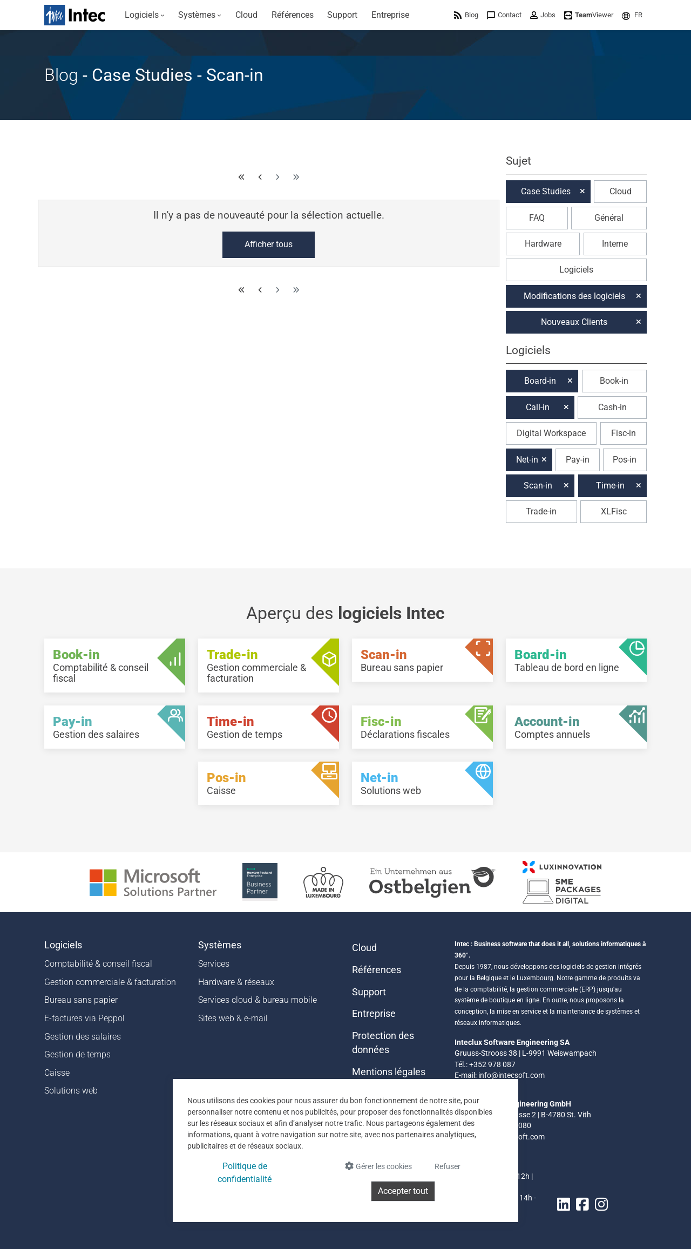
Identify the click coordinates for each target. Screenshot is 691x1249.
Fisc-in (623, 433)
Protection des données (383, 1042)
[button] (632, 15)
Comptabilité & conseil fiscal (98, 964)
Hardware (543, 244)
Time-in (610, 485)
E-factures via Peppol (84, 1018)
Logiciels (576, 269)
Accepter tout (403, 1191)
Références (376, 970)
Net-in (527, 459)
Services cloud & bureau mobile (257, 1000)
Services (213, 964)
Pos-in (624, 459)
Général (609, 218)
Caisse (57, 1073)
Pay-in (578, 459)
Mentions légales (388, 1072)
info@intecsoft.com (511, 1075)
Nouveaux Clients (574, 322)
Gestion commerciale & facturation (110, 982)
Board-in (540, 381)
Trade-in (541, 511)
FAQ (537, 218)
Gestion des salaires (82, 1036)
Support (369, 992)
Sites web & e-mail (233, 1018)
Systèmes (219, 945)
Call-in (538, 407)
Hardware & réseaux (236, 982)
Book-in (614, 381)
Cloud (620, 191)
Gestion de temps (77, 1054)
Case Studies (546, 191)
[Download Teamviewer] (589, 15)
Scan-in (538, 485)
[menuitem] (145, 15)
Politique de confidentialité (245, 1172)
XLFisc (614, 511)
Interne (615, 244)
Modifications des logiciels (574, 296)
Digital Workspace (551, 433)
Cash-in (612, 407)
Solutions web (71, 1090)
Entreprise (374, 1013)
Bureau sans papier (81, 1000)
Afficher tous (269, 244)
